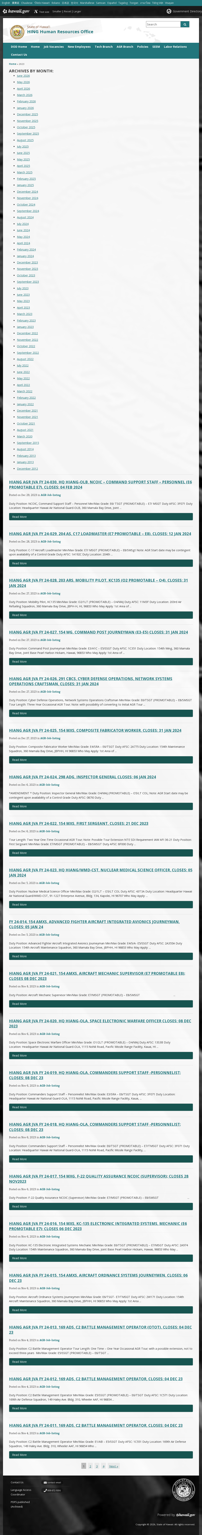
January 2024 (25, 256)
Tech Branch (104, 47)
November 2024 (27, 198)
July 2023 (23, 288)
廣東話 (15, 3)
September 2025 (28, 133)
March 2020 (24, 436)
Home (35, 47)
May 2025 (23, 159)
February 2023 (26, 320)
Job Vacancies (54, 47)
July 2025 (23, 146)
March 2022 (24, 391)
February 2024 (26, 249)
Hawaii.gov (15, 11)
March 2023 (24, 314)
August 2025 (25, 140)
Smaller (56, 11)
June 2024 (23, 230)
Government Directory (187, 11)
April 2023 (23, 307)
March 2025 (24, 172)
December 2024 (27, 191)
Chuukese (27, 3)
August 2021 (25, 430)
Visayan (169, 3)
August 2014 (25, 449)
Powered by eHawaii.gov (176, 1516)
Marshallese (87, 3)
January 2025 (25, 185)
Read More (27, 518)
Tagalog (123, 3)
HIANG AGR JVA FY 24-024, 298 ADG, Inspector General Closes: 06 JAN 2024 (82, 776)
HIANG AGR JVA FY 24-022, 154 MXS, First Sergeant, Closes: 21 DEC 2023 (78, 823)
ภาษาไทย (145, 3)
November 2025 (27, 121)
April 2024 (23, 243)
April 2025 (23, 166)
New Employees (79, 47)
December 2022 (27, 333)
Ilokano (56, 3)
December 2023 (27, 262)
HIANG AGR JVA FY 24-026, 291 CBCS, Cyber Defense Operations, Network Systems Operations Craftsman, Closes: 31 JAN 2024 (90, 681)
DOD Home (19, 47)
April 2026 (23, 88)
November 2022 (27, 340)
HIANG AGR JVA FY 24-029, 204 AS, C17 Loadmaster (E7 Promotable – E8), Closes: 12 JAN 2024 (100, 533)
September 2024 (28, 211)
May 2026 (23, 82)
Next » (113, 1466)
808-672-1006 (54, 1490)
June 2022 (23, 372)
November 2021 (27, 417)
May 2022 (23, 378)
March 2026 (24, 95)
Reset (67, 11)
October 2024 (26, 204)
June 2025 (23, 153)
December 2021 (27, 410)
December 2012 (27, 469)
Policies (142, 47)
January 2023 (25, 327)
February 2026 (26, 101)
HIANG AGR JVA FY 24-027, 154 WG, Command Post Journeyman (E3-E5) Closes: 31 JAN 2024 (98, 632)
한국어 (74, 3)
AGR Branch (125, 47)
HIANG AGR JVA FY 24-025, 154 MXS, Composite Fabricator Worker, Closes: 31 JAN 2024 (95, 730)
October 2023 (26, 275)
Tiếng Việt (157, 3)
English (6, 3)
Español (112, 3)
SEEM (156, 47)
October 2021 (26, 423)
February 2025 (26, 179)
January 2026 (25, 108)
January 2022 (25, 404)
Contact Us (19, 54)
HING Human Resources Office (60, 31)
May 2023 (23, 301)
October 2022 (26, 346)
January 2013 (25, 462)
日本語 (65, 3)
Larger (77, 11)
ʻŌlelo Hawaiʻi (42, 3)
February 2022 (26, 398)
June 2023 (23, 295)
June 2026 (23, 76)
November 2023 (27, 269)
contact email (54, 1482)
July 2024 (23, 224)
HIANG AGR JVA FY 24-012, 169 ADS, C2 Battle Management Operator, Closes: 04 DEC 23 (96, 1378)
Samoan (101, 3)
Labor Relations (175, 47)
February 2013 (26, 456)
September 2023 (28, 282)
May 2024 (23, 237)
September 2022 (28, 353)
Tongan (134, 3)
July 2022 (23, 365)
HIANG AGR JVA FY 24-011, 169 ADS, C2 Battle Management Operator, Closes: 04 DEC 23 (96, 1425)
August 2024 (25, 217)
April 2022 (23, 385)
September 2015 (28, 443)
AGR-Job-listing (51, 495)
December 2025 (27, 114)
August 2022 (25, 359)
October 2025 (26, 127)
